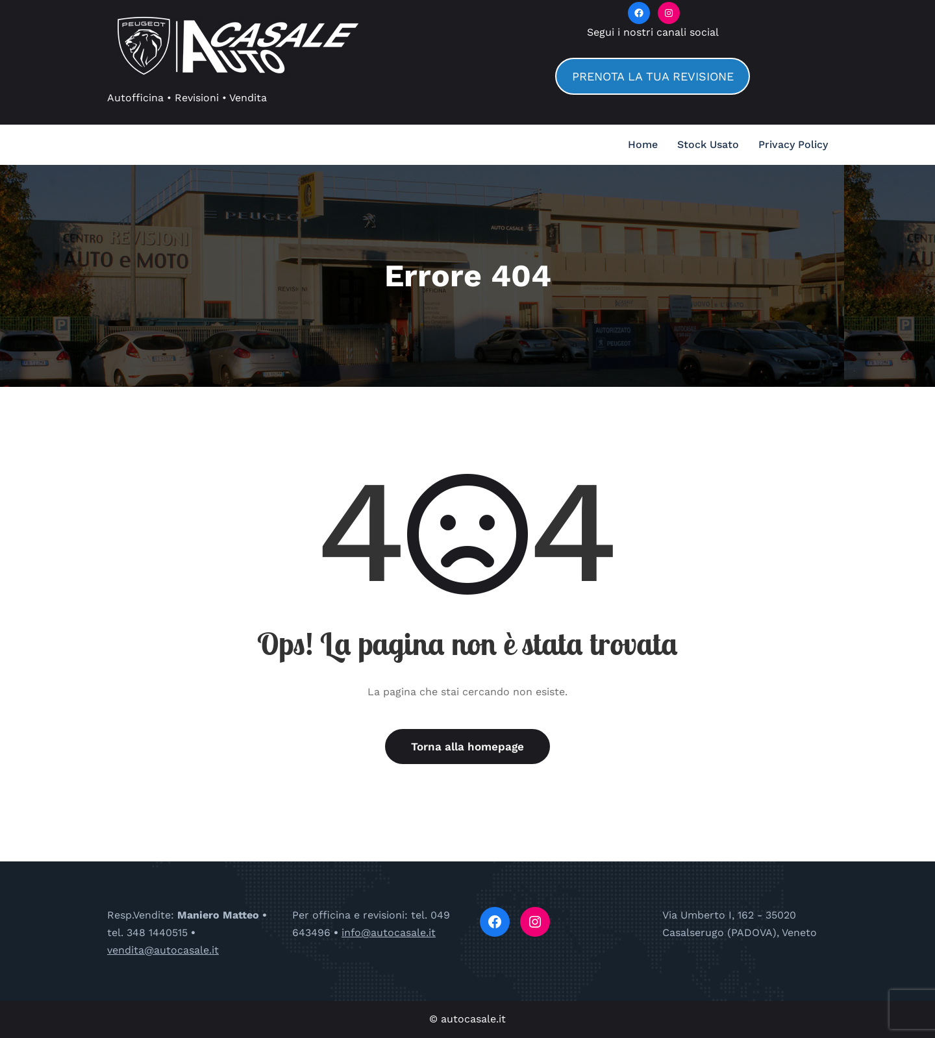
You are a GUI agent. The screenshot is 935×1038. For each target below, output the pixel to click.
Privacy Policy (793, 144)
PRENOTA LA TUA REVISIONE (653, 76)
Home (643, 144)
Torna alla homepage (467, 746)
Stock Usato (708, 144)
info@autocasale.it (389, 932)
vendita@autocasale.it (163, 950)
